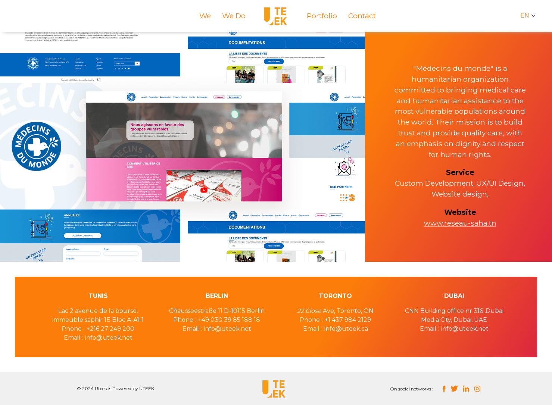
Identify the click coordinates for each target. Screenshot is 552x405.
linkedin (466, 388)
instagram (477, 388)
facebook (444, 388)
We (205, 15)
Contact (362, 15)
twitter (454, 388)
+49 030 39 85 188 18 (229, 319)
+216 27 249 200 (110, 328)
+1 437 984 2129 (348, 319)
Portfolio (322, 15)
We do (234, 15)
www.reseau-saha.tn (460, 223)
